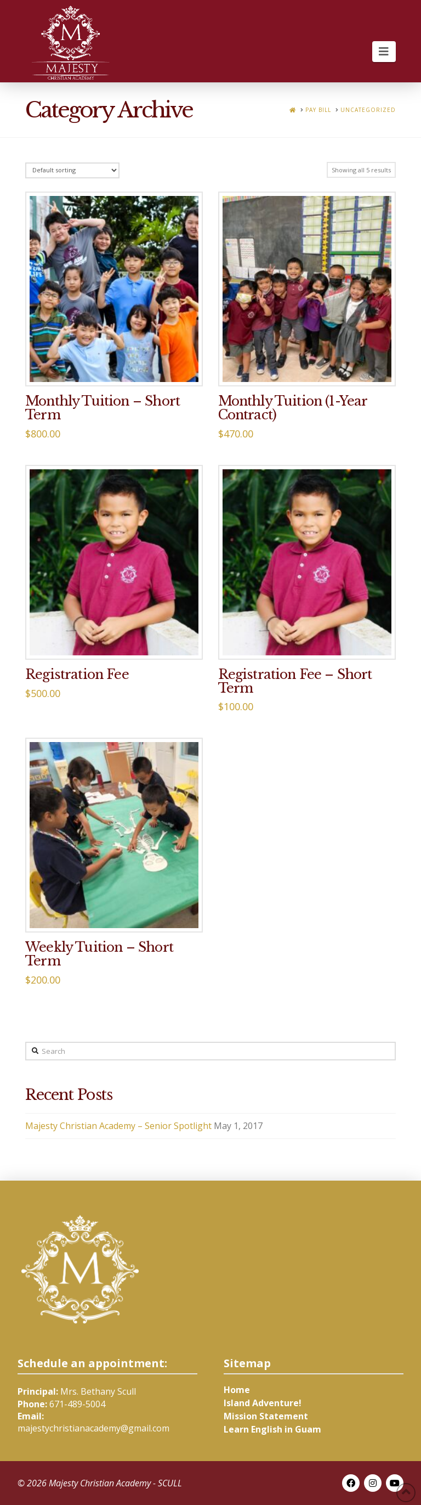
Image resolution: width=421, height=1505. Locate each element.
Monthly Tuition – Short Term (102, 408)
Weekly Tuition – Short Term (99, 954)
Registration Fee (77, 674)
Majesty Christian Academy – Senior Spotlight (118, 1126)
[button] (384, 51)
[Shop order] (72, 170)
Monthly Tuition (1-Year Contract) (292, 408)
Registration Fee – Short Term (295, 681)
